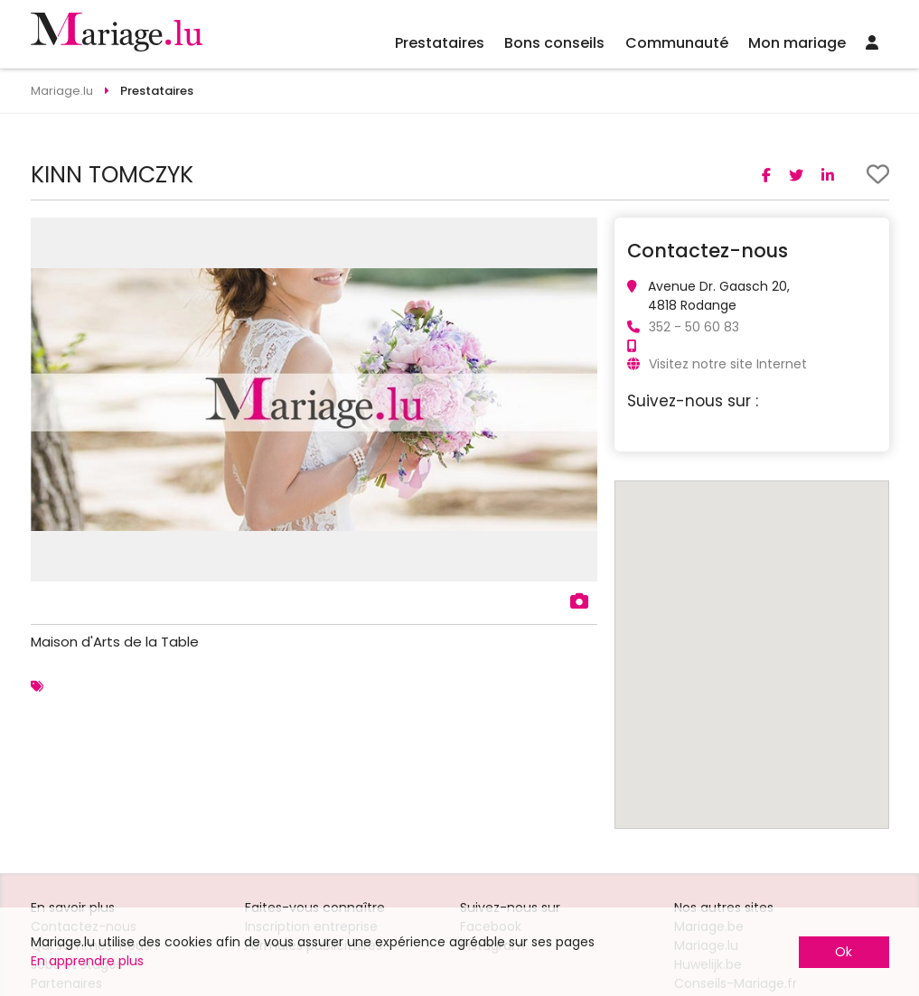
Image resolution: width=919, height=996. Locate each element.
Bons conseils (554, 43)
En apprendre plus (87, 961)
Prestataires (439, 43)
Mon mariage (797, 43)
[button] (581, 233)
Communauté (676, 43)
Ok (843, 952)
